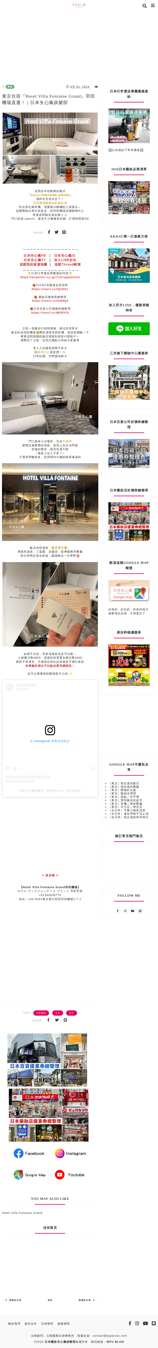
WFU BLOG (115, 1341)
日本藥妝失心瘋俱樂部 (60, 1341)
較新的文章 (13, 1300)
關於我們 (14, 1323)
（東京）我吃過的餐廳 (123, 786)
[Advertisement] (79, 46)
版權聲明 (63, 1323)
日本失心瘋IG (65, 255)
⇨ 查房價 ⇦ (50, 875)
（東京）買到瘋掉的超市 (125, 800)
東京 (71, 1013)
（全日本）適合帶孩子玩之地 (128, 813)
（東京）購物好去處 (122, 790)
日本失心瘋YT (35, 260)
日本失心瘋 (35, 255)
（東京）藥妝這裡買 (122, 793)
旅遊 (10, 87)
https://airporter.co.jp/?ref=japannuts (50, 277)
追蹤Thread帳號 (67, 264)
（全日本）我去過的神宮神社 (128, 817)
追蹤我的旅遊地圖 (33, 264)
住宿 (57, 1013)
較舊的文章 (87, 1300)
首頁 (50, 1300)
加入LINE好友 (65, 260)
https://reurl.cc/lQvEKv (50, 289)
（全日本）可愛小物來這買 (127, 810)
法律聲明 (47, 1323)
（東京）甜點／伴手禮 (123, 796)
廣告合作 (31, 1323)
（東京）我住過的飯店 (123, 783)
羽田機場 (41, 1013)
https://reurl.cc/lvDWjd (50, 300)
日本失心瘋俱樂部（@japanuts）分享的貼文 (50, 790)
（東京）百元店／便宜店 (125, 806)
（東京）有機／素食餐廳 (125, 803)
